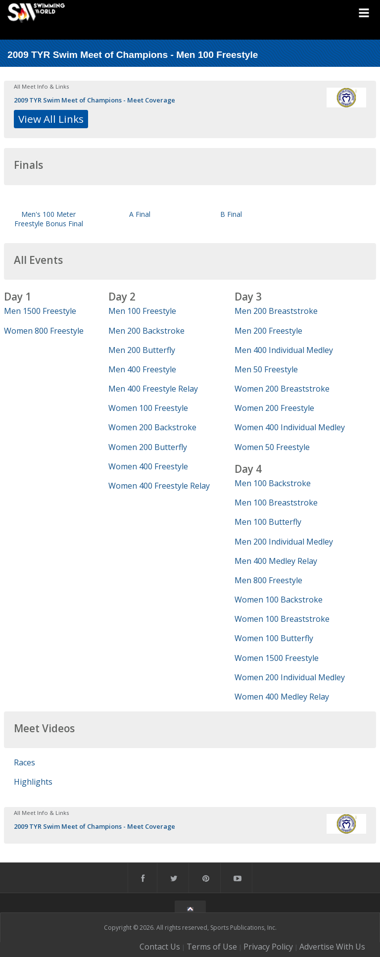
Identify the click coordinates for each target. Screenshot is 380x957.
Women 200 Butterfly (147, 447)
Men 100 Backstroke (273, 483)
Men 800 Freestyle (268, 580)
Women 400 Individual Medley (290, 427)
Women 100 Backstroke (279, 599)
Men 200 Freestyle (268, 330)
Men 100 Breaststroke (276, 502)
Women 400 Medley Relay (282, 696)
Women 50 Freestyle (272, 447)
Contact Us (160, 946)
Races (24, 762)
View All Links (51, 119)
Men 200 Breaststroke (276, 310)
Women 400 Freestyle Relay (159, 485)
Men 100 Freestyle (142, 310)
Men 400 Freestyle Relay (153, 388)
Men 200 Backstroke (146, 330)
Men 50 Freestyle (266, 369)
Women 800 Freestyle (44, 330)
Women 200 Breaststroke (282, 388)
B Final (231, 214)
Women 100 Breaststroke (282, 618)
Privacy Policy (268, 946)
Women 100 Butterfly (274, 638)
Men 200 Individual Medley (284, 541)
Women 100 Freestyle (148, 408)
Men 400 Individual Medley (284, 350)
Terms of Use (212, 946)
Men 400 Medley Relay (276, 560)
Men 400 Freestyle (142, 369)
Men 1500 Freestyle (40, 310)
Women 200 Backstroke (152, 427)
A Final (139, 214)
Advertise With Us (332, 946)
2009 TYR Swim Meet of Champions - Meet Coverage (94, 100)
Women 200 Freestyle (274, 408)
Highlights (33, 781)
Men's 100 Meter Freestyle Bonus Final (48, 218)
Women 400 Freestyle (148, 466)
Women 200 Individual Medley (290, 677)
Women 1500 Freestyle (277, 658)
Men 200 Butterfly (141, 350)
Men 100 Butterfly (268, 521)
